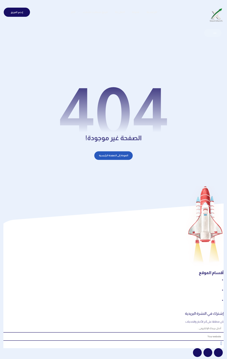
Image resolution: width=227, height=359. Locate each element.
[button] (218, 352)
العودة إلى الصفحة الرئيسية (113, 155)
